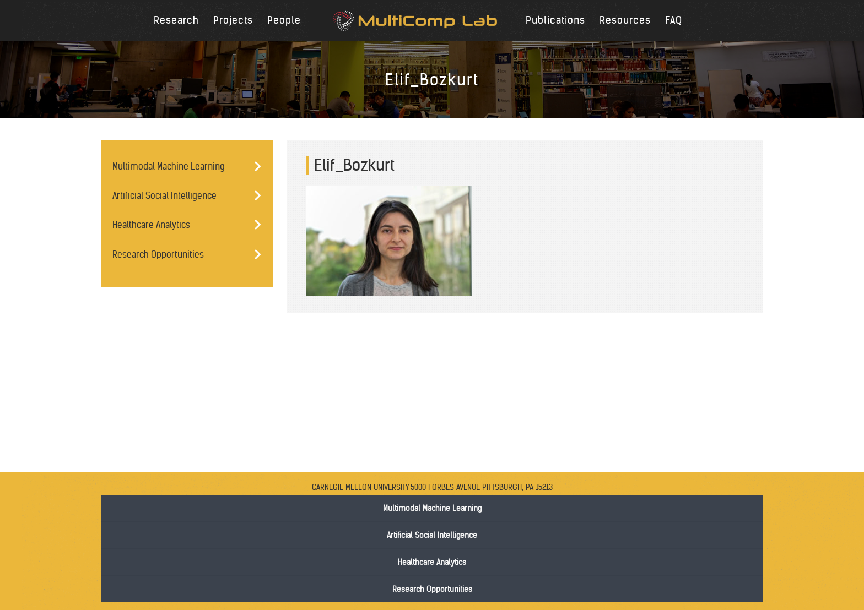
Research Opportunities (158, 254)
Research (176, 20)
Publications (555, 20)
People (284, 20)
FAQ (673, 20)
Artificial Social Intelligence (164, 195)
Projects (233, 20)
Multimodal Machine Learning (168, 166)
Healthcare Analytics (151, 224)
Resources (625, 20)
